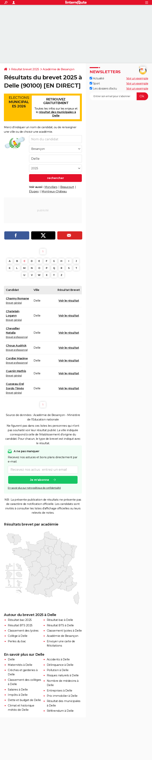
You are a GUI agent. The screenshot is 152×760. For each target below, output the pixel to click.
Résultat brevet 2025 (25, 69)
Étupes (34, 191)
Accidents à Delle (58, 659)
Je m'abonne (39, 480)
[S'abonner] (119, 96)
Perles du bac (17, 641)
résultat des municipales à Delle (57, 113)
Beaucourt (67, 187)
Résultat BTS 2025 (20, 625)
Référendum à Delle (60, 711)
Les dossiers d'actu (103, 88)
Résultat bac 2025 (20, 620)
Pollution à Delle (58, 670)
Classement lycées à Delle (64, 630)
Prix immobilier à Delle (62, 696)
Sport (95, 83)
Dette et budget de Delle (24, 700)
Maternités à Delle (20, 665)
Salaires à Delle (18, 689)
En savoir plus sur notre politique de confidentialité (34, 487)
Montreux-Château (54, 191)
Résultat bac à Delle (60, 620)
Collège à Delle (17, 636)
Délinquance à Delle (60, 665)
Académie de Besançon (58, 69)
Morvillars (50, 187)
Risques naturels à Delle (63, 675)
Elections (19, 102)
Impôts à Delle (17, 695)
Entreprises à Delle (59, 690)
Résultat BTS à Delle (60, 625)
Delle (11, 659)
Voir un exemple (137, 78)
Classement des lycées (23, 630)
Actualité (97, 78)
